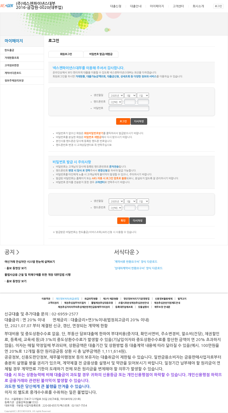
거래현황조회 (12, 58)
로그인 (218, 6)
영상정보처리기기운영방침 (137, 299)
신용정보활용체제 (163, 299)
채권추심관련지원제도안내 (167, 303)
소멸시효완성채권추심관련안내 (133, 303)
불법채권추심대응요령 (102, 303)
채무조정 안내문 (162, 307)
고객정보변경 (12, 65)
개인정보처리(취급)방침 (67, 299)
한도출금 (9, 50)
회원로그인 (66, 54)
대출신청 (115, 6)
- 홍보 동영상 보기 (15, 268)
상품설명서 (143, 307)
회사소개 (198, 6)
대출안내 (135, 6)
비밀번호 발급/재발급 (100, 54)
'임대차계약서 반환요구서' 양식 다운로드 (138, 268)
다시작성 (139, 121)
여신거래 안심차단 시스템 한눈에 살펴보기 (30, 262)
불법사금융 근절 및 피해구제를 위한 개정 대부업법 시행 (37, 275)
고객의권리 (53, 303)
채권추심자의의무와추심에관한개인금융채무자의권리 (84, 307)
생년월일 (98, 95)
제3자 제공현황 (110, 299)
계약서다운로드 (13, 73)
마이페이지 (157, 6)
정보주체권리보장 (14, 80)
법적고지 (182, 299)
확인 (123, 220)
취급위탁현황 (91, 299)
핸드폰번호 (100, 101)
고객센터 (178, 6)
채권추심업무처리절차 (75, 303)
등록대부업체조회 (124, 307)
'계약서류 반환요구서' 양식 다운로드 (135, 262)
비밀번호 (98, 108)
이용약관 (46, 299)
